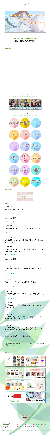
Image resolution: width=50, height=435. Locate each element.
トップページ (21, 424)
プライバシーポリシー (22, 426)
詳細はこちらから (10, 221)
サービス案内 (37, 424)
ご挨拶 (28, 424)
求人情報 (39, 343)
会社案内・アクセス (30, 426)
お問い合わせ (37, 426)
